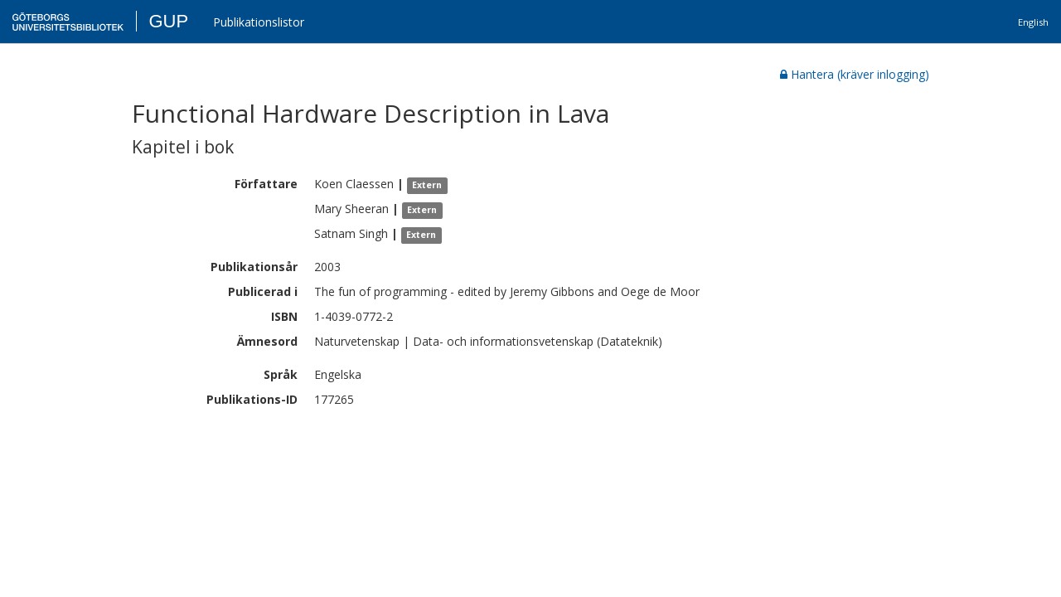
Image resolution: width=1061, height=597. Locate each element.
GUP (168, 21)
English (1033, 22)
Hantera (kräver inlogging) (854, 74)
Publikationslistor (258, 22)
